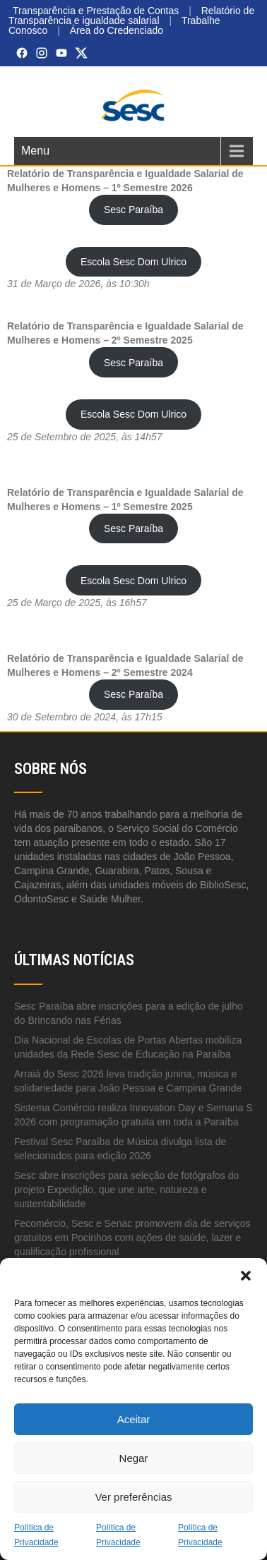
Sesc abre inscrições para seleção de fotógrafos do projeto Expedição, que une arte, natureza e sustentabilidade (126, 1189)
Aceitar (133, 1419)
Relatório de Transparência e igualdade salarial (131, 15)
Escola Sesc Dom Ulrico (133, 261)
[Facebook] (22, 53)
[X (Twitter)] (81, 53)
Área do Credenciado (116, 30)
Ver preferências (133, 1497)
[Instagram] (41, 53)
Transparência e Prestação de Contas (96, 10)
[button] (246, 1276)
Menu (35, 151)
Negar (133, 1458)
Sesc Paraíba (133, 209)
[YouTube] (61, 53)
